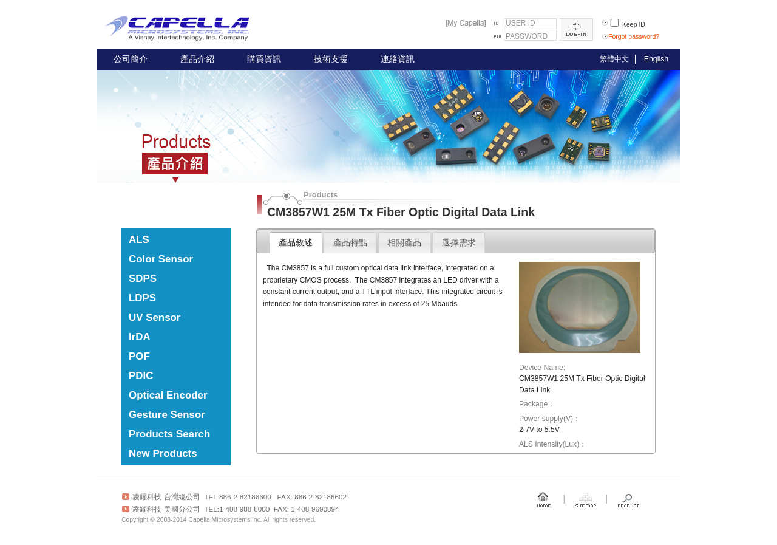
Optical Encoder (168, 395)
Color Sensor (161, 259)
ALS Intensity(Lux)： (552, 444)
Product (628, 499)
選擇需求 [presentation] (459, 242)
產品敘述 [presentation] (296, 242)
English (656, 59)
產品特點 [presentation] (350, 242)
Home (543, 499)
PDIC (141, 376)
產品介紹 (197, 59)
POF (139, 356)
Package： (537, 404)
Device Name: (542, 367)
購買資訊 (264, 59)
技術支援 (331, 59)
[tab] (296, 242)
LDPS (142, 298)
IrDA (140, 337)
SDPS (143, 278)
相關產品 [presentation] (404, 242)
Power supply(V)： (549, 418)
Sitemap (586, 499)
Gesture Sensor (167, 414)
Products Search (169, 434)
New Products (163, 453)
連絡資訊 (398, 59)
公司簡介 (131, 59)
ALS (139, 239)
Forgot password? (633, 36)
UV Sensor (154, 317)
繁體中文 (614, 59)
